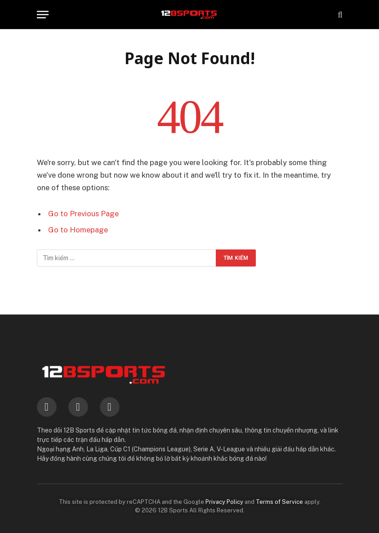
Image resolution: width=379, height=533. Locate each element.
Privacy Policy (224, 501)
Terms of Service (279, 501)
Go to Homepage (78, 229)
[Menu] (43, 14)
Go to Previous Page (83, 213)
